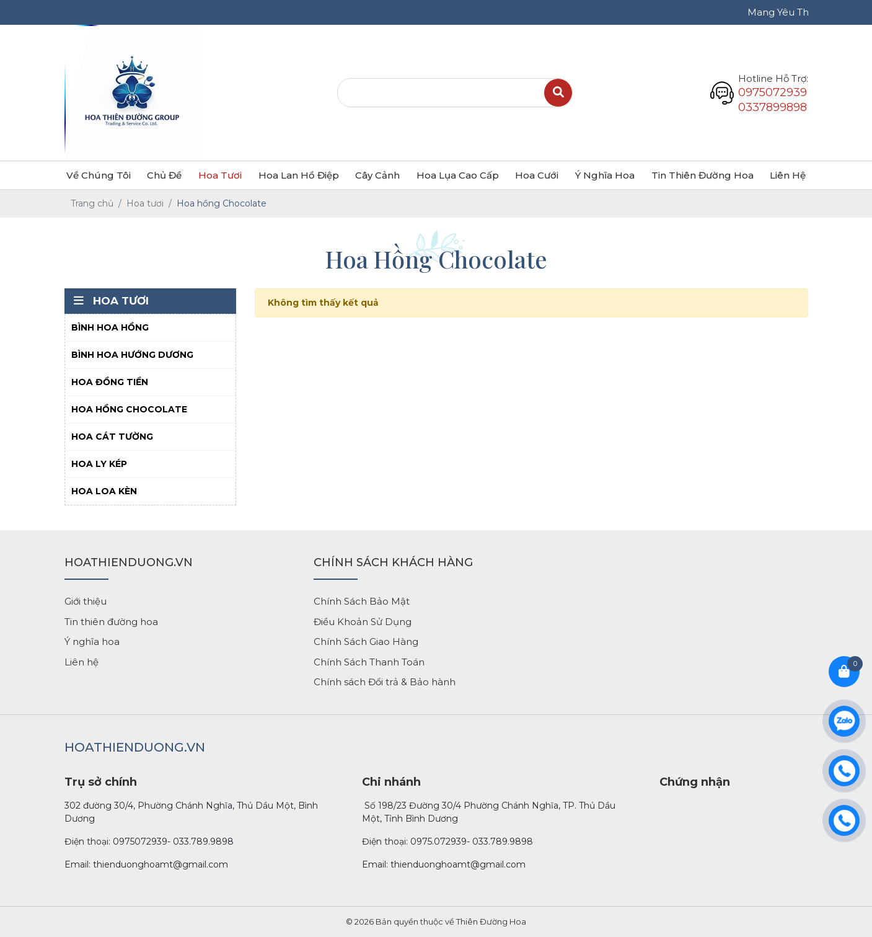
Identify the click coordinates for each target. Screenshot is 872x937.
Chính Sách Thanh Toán (369, 662)
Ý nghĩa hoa (605, 175)
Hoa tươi (220, 175)
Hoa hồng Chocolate (129, 409)
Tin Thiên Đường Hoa (702, 175)
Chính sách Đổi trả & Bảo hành (385, 682)
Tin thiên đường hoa (111, 622)
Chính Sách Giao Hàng (366, 641)
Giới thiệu (85, 601)
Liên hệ (788, 175)
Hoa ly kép (99, 463)
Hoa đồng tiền (109, 382)
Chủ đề (164, 175)
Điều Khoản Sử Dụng (363, 622)
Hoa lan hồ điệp (298, 175)
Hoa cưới (536, 175)
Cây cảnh (377, 175)
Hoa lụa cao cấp (457, 175)
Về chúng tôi (98, 175)
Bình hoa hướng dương (132, 354)
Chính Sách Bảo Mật (362, 601)
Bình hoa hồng (110, 327)
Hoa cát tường (112, 436)
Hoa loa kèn (104, 491)
